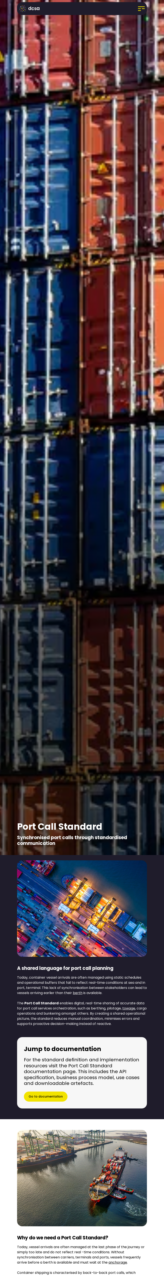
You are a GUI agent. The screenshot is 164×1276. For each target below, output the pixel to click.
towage (128, 1008)
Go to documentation (46, 1096)
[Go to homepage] (30, 8)
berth (77, 992)
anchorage (117, 1262)
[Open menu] (141, 8)
